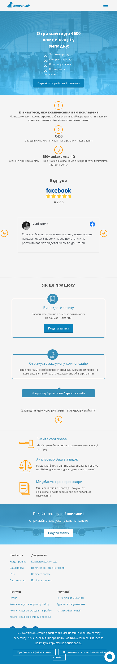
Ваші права (17, 568)
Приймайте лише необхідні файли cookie (80, 654)
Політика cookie (41, 574)
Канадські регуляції (69, 610)
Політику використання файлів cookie (58, 643)
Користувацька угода (44, 561)
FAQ (12, 574)
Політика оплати (41, 580)
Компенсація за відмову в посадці (30, 617)
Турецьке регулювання (71, 604)
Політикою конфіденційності (82, 638)
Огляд (13, 598)
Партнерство (18, 580)
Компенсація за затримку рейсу (29, 604)
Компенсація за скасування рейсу (31, 610)
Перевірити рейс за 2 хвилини (58, 83)
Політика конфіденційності (48, 568)
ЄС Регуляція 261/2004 (70, 598)
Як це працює (18, 561)
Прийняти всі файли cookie (34, 652)
